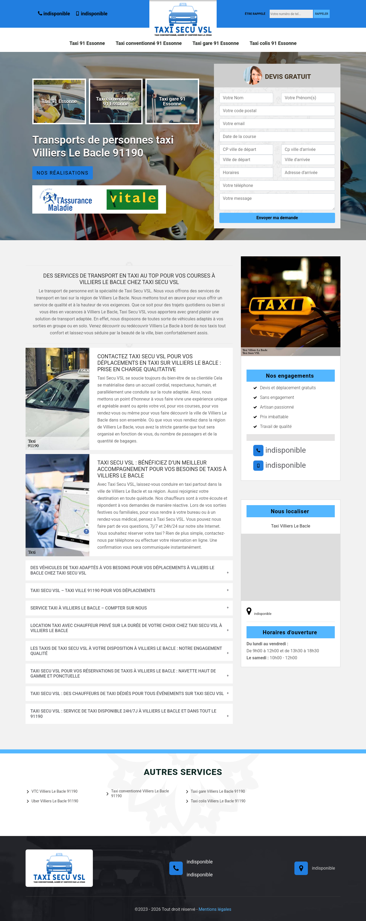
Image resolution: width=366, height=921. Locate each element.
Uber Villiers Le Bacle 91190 (52, 801)
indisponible (54, 13)
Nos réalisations (63, 173)
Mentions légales (215, 909)
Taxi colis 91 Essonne (272, 43)
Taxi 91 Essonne (87, 43)
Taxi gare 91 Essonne (215, 43)
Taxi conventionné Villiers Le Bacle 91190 (138, 793)
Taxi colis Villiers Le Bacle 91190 (215, 801)
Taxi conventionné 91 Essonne (149, 43)
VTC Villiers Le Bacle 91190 (52, 791)
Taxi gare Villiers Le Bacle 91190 (215, 791)
